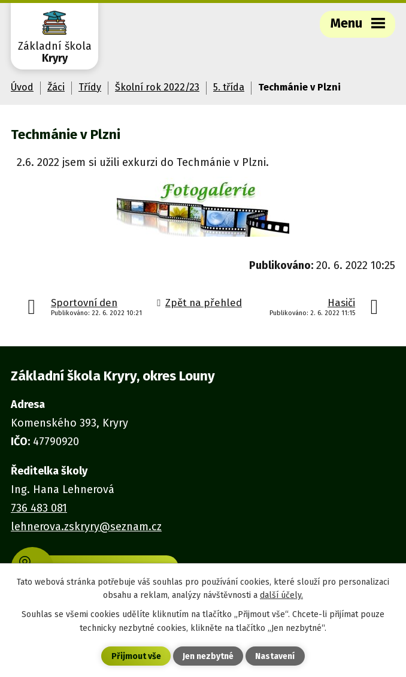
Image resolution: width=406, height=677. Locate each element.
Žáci (56, 87)
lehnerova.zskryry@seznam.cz (86, 526)
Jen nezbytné (208, 656)
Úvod (22, 87)
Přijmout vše (136, 656)
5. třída (228, 87)
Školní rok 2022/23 (157, 87)
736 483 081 (39, 508)
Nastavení (275, 656)
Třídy (89, 87)
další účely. (281, 595)
